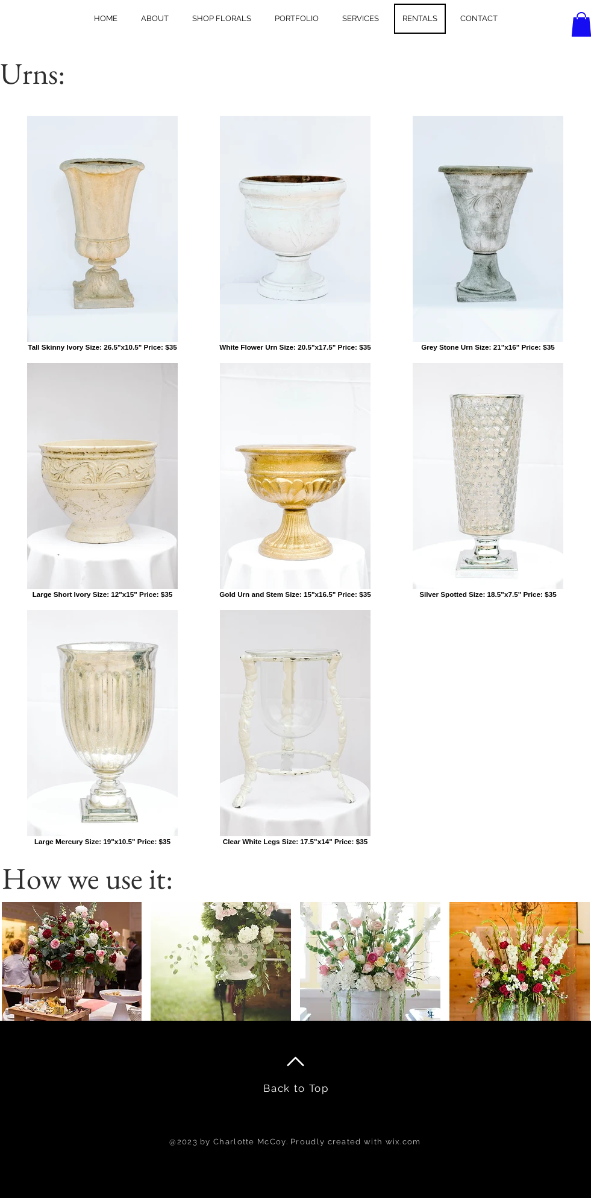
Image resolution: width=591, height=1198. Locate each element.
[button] (72, 961)
